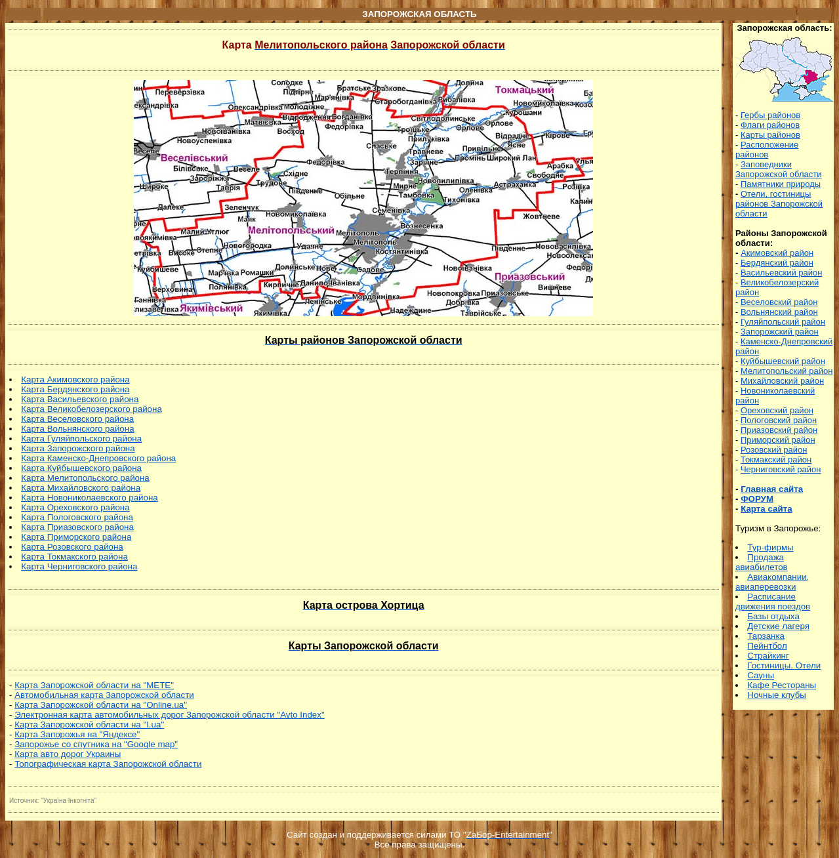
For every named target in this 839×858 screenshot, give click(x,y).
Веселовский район (779, 302)
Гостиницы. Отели (784, 665)
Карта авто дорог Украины (67, 754)
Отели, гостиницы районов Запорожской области (779, 203)
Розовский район (774, 450)
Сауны (760, 675)
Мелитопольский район (786, 371)
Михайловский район (782, 381)
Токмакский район (776, 459)
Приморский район (778, 440)
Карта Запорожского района (77, 448)
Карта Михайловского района (80, 488)
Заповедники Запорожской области (778, 169)
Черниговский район (781, 469)
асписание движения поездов (772, 601)
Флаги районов (770, 125)
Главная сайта (772, 489)
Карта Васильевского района (79, 399)
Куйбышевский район (783, 361)
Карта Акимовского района (75, 379)
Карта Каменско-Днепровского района (98, 458)
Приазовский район (779, 430)
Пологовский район (779, 420)
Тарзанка (766, 636)
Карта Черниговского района (79, 566)
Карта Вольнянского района (77, 429)
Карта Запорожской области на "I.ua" (89, 724)
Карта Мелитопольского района (85, 478)
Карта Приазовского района (77, 527)
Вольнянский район (779, 312)
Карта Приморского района (76, 537)
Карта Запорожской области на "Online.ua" (100, 705)
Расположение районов (766, 149)
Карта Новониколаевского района (89, 497)
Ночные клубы (776, 695)
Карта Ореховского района (75, 507)
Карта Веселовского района (77, 419)
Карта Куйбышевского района (81, 468)
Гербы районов (770, 115)
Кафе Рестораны (781, 685)
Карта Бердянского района (75, 389)
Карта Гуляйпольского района (81, 438)
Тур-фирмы (770, 547)
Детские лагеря (778, 626)
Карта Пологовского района (77, 517)
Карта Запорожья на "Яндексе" (77, 734)
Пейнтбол (767, 646)
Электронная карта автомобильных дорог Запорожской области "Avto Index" (169, 715)
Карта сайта (766, 509)
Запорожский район (780, 332)
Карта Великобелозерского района (91, 409)
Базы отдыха (773, 616)
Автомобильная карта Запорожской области (104, 695)
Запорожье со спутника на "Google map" (96, 744)
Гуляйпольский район (783, 322)
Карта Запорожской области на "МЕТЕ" (94, 685)
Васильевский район (781, 272)
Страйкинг (768, 656)
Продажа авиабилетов (761, 562)
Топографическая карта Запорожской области (107, 764)
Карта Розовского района (72, 547)
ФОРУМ (757, 499)
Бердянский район (777, 263)
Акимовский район (777, 253)
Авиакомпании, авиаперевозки (772, 582)
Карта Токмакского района (74, 557)
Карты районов (770, 135)
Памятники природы (781, 184)
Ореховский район (777, 410)
